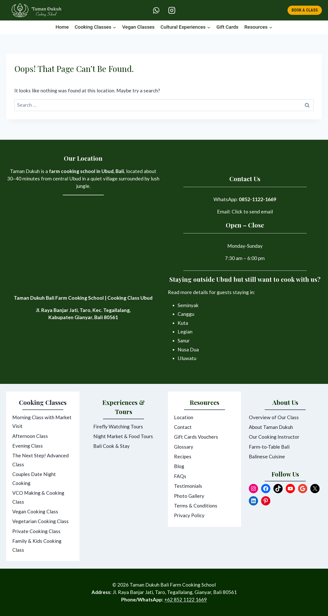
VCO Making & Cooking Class (38, 497)
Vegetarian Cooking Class (40, 521)
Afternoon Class (30, 436)
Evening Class (27, 446)
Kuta (183, 323)
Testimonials (188, 486)
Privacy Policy (189, 515)
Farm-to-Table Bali (269, 447)
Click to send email (252, 211)
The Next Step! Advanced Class (40, 459)
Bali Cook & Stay (111, 446)
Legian (185, 331)
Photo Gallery (189, 496)
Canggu (186, 314)
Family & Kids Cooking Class (36, 545)
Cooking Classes (43, 402)
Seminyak (188, 305)
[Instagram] (171, 10)
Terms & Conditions (195, 506)
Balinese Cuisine (267, 456)
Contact (183, 427)
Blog (179, 466)
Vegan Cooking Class (35, 511)
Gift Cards (227, 27)
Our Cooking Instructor (274, 437)
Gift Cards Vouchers (196, 437)
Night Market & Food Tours (123, 436)
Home (62, 27)
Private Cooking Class (36, 531)
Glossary (183, 447)
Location (183, 417)
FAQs (180, 476)
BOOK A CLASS (305, 10)
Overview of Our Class (274, 417)
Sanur (184, 340)
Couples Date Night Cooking (34, 478)
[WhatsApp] (156, 10)
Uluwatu (187, 358)
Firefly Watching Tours (118, 426)
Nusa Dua (188, 349)
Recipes (182, 456)
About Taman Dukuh (271, 427)
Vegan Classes (138, 27)
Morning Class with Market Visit (41, 421)
